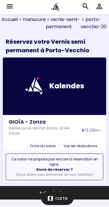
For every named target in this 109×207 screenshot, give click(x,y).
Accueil (9, 19)
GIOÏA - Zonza (27, 121)
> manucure (32, 19)
